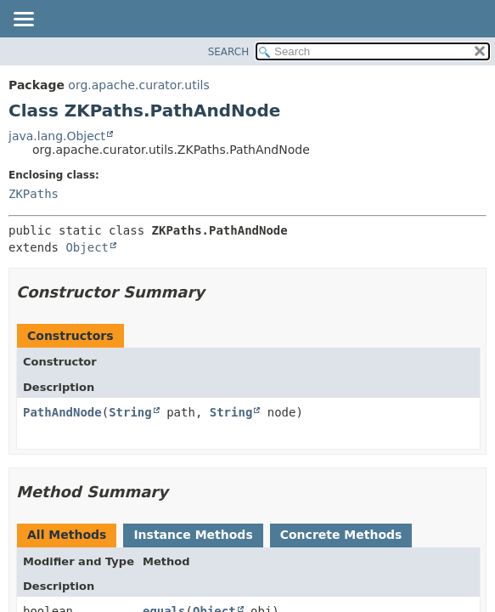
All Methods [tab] (66, 534)
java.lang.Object (56, 136)
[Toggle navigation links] (22, 20)
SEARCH (229, 52)
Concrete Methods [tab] (341, 534)
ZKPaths (33, 194)
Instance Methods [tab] (192, 534)
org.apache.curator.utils (138, 85)
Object (87, 247)
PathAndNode (62, 412)
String (130, 412)
